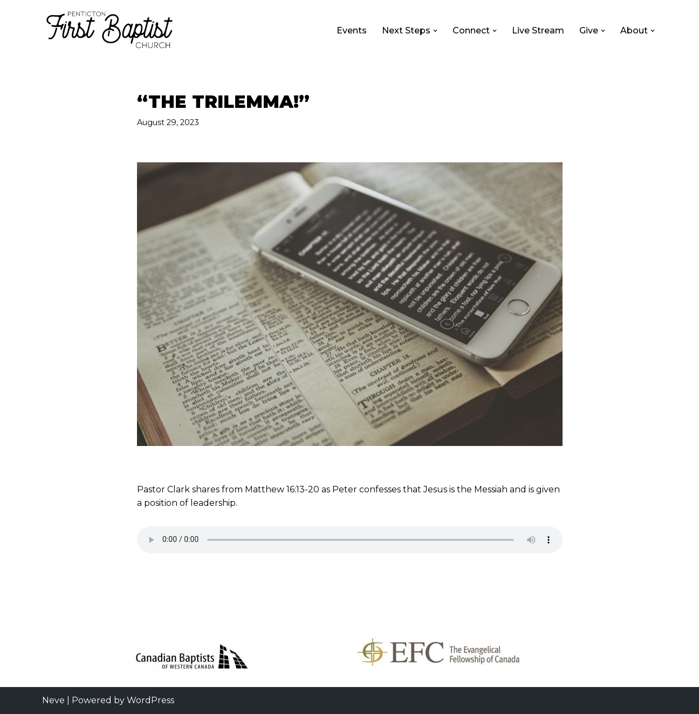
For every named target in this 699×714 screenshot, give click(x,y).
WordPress (150, 700)
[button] (435, 31)
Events (352, 30)
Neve (53, 700)
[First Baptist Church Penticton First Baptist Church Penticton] (109, 30)
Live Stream (538, 30)
